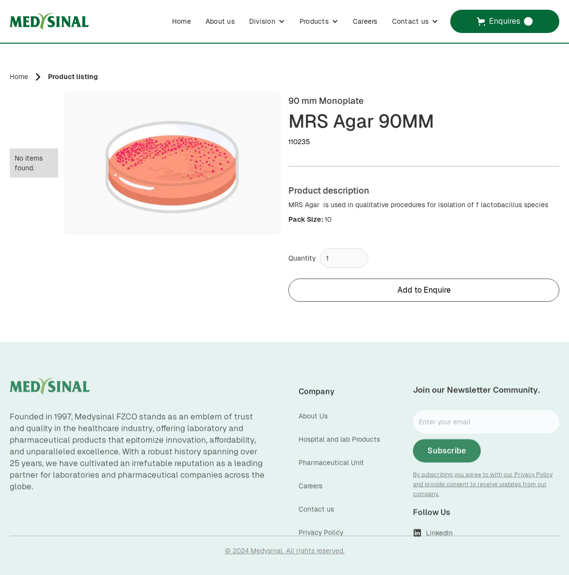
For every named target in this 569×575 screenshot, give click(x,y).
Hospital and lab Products (339, 449)
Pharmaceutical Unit (331, 472)
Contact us (316, 519)
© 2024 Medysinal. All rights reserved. (285, 551)
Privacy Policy (321, 542)
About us (220, 21)
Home (181, 21)
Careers (365, 21)
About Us (313, 425)
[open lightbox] (172, 163)
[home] (49, 21)
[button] (267, 21)
